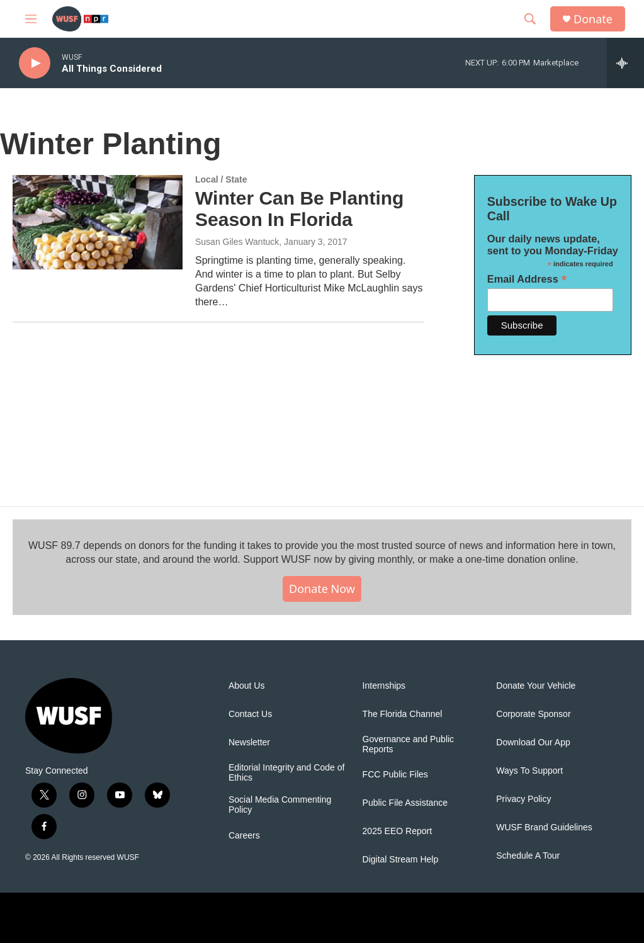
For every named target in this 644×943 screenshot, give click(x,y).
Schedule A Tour (528, 856)
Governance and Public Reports (409, 744)
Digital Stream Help (401, 859)
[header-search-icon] (530, 19)
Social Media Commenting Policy (280, 805)
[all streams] (625, 63)
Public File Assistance (405, 803)
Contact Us (250, 714)
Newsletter (249, 742)
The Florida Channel (403, 714)
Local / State (221, 179)
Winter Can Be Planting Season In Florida (299, 209)
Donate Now (322, 588)
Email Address (527, 279)
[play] (35, 63)
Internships (384, 686)
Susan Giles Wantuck (237, 242)
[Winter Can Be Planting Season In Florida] (98, 222)
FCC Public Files (395, 774)
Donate (593, 19)
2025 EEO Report (397, 831)
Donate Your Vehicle (535, 686)
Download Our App (533, 742)
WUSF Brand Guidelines (544, 827)
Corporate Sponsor (533, 714)
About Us (247, 686)
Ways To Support (529, 771)
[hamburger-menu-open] (31, 18)
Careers (244, 835)
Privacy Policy (523, 799)
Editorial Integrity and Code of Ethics (286, 772)
